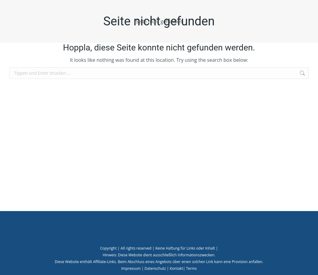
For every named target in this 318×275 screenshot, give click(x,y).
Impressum (130, 268)
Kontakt (176, 268)
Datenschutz (155, 268)
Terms (191, 268)
